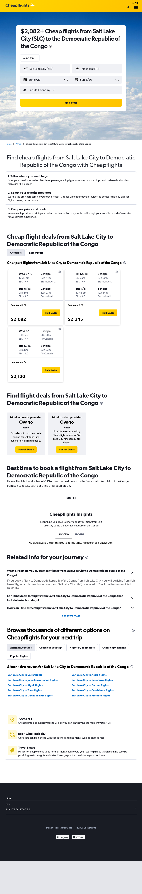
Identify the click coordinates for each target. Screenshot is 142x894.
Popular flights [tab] (19, 656)
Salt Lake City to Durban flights (90, 685)
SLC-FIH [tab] (71, 497)
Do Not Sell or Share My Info (59, 827)
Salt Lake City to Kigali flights (25, 685)
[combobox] (30, 58)
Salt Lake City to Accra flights (89, 674)
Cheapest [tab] (15, 252)
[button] (43, 80)
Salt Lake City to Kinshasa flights (91, 695)
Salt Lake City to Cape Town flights (92, 680)
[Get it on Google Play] (62, 837)
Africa (18, 144)
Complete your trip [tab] (50, 647)
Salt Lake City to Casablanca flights (93, 690)
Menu (135, 6)
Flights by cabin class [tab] (82, 647)
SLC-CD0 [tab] (63, 534)
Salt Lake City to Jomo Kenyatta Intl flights (33, 680)
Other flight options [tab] (114, 647)
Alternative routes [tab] (21, 647)
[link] (26, 449)
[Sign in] (128, 7)
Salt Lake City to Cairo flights (25, 674)
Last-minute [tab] (36, 252)
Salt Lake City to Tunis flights (25, 690)
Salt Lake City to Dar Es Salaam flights (30, 695)
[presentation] (50, 46)
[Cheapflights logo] (17, 5)
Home (8, 144)
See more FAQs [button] (71, 615)
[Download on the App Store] (78, 837)
